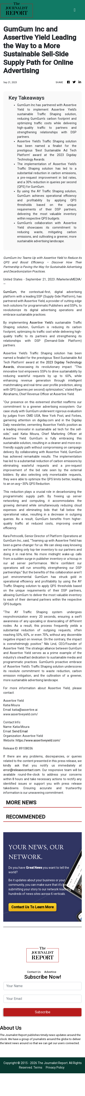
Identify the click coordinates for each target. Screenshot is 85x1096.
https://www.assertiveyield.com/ (38, 740)
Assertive (36, 322)
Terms (37, 1067)
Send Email (20, 731)
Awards (8, 367)
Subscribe (42, 1012)
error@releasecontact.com (21, 770)
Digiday (59, 362)
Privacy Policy (55, 1067)
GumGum (9, 292)
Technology (74, 362)
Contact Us (34, 972)
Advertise (50, 972)
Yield (48, 322)
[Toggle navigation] (74, 10)
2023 (49, 362)
